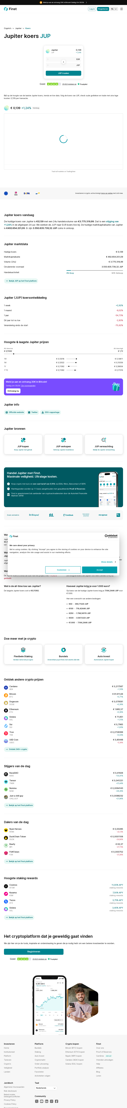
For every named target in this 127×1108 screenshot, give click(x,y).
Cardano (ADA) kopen (74, 1060)
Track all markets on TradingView (63, 171)
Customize (63, 570)
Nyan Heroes (15, 829)
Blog (98, 1072)
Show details (107, 562)
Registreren (33, 951)
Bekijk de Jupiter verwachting (104, 450)
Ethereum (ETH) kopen (75, 1052)
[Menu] (121, 8)
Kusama (13, 892)
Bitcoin (12, 694)
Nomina (12, 788)
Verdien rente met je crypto (23, 660)
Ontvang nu (13, 391)
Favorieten (39, 1072)
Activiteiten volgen (42, 1076)
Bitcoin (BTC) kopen (73, 1048)
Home (6, 1048)
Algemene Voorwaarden (14, 1087)
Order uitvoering (41, 1064)
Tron (11, 732)
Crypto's (7, 1064)
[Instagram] (52, 1101)
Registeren (103, 9)
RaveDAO (13, 773)
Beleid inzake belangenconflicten (12, 1095)
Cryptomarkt (40, 1060)
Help (98, 1064)
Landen (7, 1072)
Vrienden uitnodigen (104, 1060)
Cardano (13, 686)
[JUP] (63, 65)
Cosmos (13, 885)
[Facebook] (57, 1101)
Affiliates (99, 1068)
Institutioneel (9, 1052)
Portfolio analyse (42, 1068)
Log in (92, 9)
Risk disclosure (10, 1091)
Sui (10, 724)
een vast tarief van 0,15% (44, 484)
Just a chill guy (16, 796)
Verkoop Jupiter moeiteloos (63, 450)
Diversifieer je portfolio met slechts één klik (63, 660)
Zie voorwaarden (28, 386)
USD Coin (13, 739)
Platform (7, 1056)
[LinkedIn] (47, 1101)
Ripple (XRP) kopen (73, 1056)
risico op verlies (107, 193)
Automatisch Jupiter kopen (104, 660)
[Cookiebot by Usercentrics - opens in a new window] (106, 536)
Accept (99, 570)
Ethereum (14, 709)
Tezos (12, 900)
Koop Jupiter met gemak (23, 450)
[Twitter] (37, 1101)
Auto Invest (39, 1056)
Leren (98, 1076)
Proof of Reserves (77, 489)
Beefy (12, 844)
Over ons (100, 1048)
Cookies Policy (10, 1104)
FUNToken (14, 852)
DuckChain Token (17, 836)
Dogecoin (13, 701)
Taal (37, 1083)
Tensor (12, 780)
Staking (38, 1052)
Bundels (38, 1048)
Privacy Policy (10, 1100)
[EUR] (63, 59)
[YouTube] (42, 1101)
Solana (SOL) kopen (73, 1064)
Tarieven (7, 1060)
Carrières (104, 1056)
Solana (12, 717)
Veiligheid (8, 1068)
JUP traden (63, 73)
